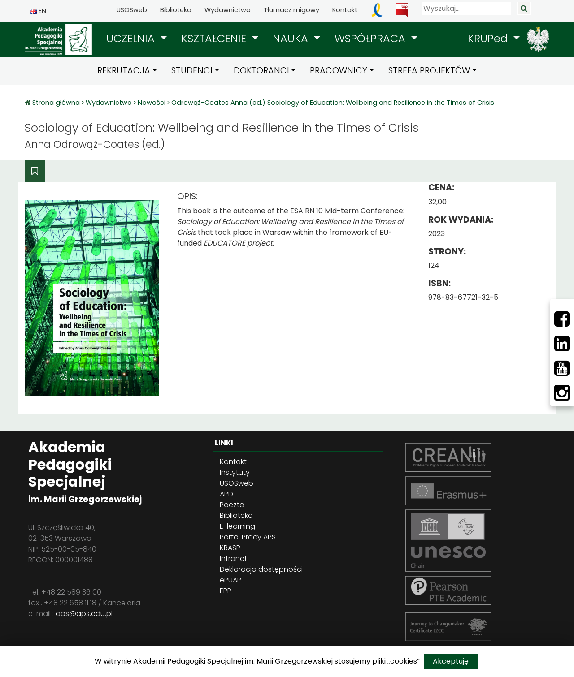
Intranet (233, 558)
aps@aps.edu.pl (84, 613)
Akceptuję (451, 661)
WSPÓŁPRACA (372, 38)
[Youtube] (562, 368)
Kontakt (344, 9)
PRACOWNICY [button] (338, 71)
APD (226, 494)
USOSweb (132, 9)
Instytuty (235, 472)
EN (38, 10)
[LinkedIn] (562, 344)
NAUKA (292, 38)
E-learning (237, 526)
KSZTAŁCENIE (215, 38)
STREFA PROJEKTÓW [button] (429, 71)
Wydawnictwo (227, 9)
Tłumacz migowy (291, 9)
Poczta (232, 505)
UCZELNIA (132, 38)
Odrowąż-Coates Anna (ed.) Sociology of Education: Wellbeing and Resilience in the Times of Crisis (332, 102)
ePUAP (230, 580)
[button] (136, 38)
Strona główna (57, 102)
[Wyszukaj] (466, 8)
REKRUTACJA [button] (123, 71)
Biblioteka (175, 9)
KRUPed (489, 38)
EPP (225, 591)
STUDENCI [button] (192, 71)
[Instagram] (562, 393)
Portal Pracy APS (248, 537)
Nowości (151, 102)
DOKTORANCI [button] (261, 71)
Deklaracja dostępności (261, 569)
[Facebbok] (562, 319)
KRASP (230, 548)
